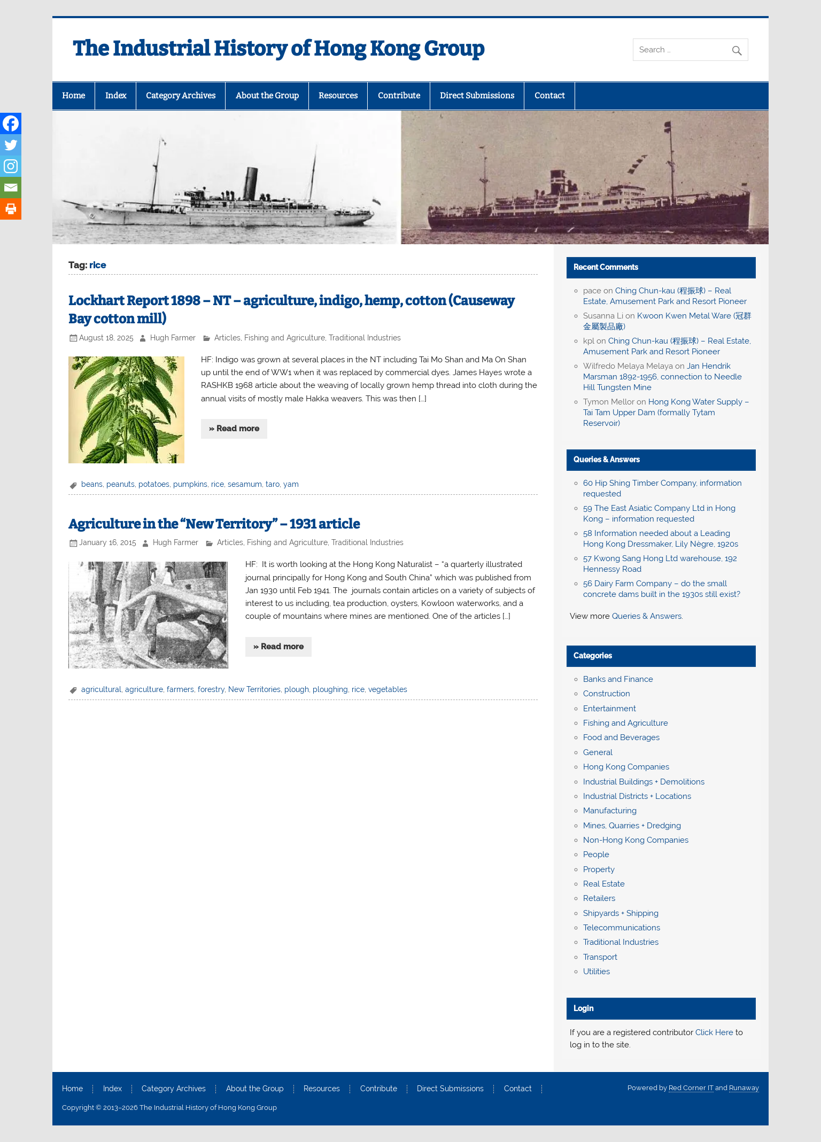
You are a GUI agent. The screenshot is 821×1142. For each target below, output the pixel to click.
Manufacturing (610, 810)
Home (73, 95)
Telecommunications (621, 928)
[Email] (10, 187)
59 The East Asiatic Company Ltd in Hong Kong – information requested (659, 513)
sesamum (245, 484)
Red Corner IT (691, 1088)
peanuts (120, 484)
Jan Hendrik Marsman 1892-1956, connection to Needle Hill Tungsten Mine (662, 376)
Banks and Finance (618, 679)
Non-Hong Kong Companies (635, 840)
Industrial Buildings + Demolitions (643, 782)
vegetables (387, 689)
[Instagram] (10, 166)
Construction (606, 693)
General (598, 752)
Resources (338, 95)
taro (273, 484)
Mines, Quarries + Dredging (632, 825)
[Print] (10, 209)
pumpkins (190, 484)
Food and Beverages (621, 737)
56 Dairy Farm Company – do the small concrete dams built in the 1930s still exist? (661, 589)
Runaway (744, 1088)
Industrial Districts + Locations (637, 796)
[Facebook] (10, 123)
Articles (227, 337)
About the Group (267, 95)
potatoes (153, 484)
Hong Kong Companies (626, 767)
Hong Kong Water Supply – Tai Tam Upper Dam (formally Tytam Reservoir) (666, 412)
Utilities (596, 971)
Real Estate (604, 884)
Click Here (714, 1032)
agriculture (144, 689)
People (596, 854)
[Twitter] (10, 145)
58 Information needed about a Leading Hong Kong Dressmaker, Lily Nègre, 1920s (660, 539)
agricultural (101, 689)
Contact (550, 95)
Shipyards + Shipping (621, 913)
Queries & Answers (607, 459)
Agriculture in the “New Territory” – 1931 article (214, 524)
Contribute (399, 95)
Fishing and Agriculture (284, 337)
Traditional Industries (365, 337)
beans (92, 484)
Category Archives (180, 95)
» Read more (234, 428)
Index (115, 95)
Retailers (599, 898)
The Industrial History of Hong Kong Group (278, 48)
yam (291, 484)
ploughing (330, 689)
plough (296, 689)
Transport (600, 957)
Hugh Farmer (173, 337)
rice (217, 484)
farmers (180, 689)
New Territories (254, 689)
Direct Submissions (477, 95)
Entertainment (609, 708)
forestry (211, 689)
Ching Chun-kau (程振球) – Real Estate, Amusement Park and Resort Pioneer (665, 296)
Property (599, 869)
